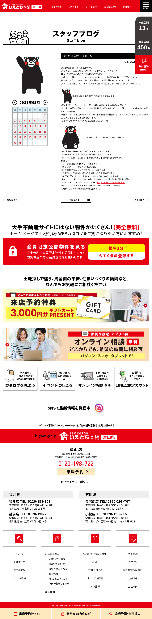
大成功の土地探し (58, 559)
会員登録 (133, 553)
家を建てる (70, 7)
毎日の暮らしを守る (59, 583)
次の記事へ (139, 199)
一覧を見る (74, 199)
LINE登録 (95, 586)
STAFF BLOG (95, 570)
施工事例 (50, 591)
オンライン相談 (95, 578)
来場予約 (77, 471)
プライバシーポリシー (77, 482)
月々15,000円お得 (58, 578)
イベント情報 (86, 7)
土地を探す (54, 7)
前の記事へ (12, 199)
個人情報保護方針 (132, 570)
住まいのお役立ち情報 (95, 553)
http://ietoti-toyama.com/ (111, 182)
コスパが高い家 (57, 564)
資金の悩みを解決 (58, 568)
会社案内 (135, 7)
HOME (19, 553)
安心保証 (53, 573)
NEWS (94, 562)
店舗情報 (120, 7)
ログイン (132, 562)
